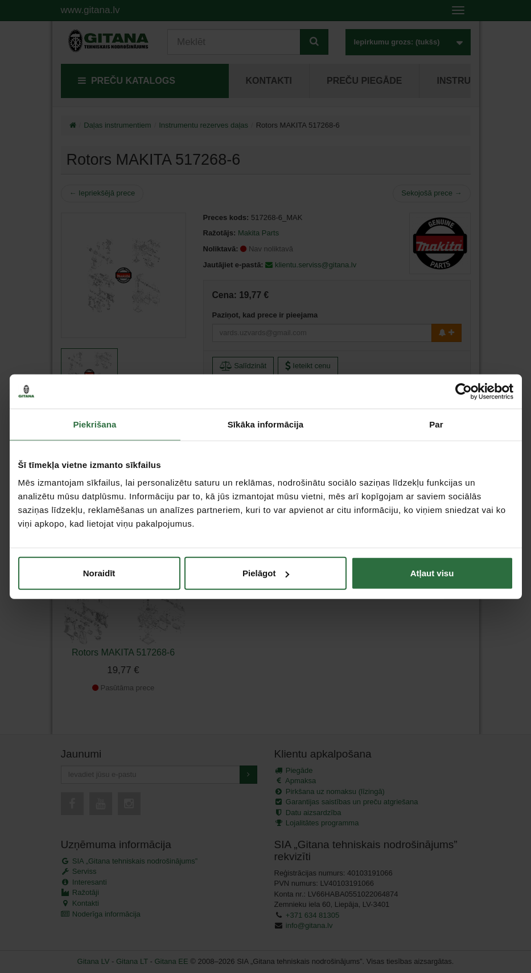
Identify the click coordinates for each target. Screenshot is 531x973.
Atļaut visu (432, 573)
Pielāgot (265, 573)
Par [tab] (436, 424)
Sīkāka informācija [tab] (266, 424)
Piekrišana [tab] (94, 424)
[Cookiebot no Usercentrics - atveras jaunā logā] (463, 391)
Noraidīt (99, 573)
